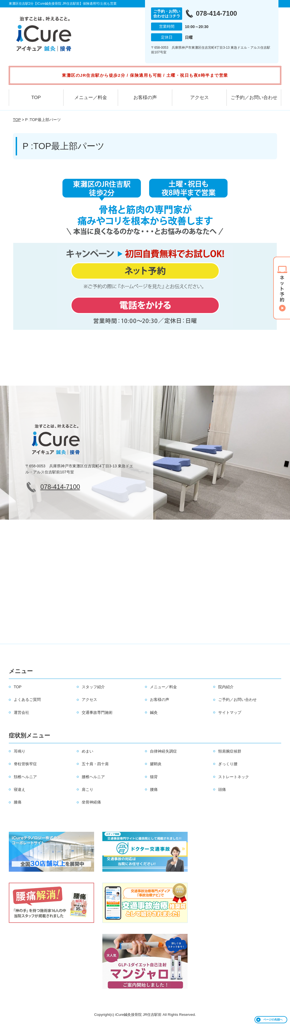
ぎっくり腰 (227, 764)
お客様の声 (145, 97)
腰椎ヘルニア (93, 777)
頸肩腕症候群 (229, 751)
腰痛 (154, 789)
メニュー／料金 (90, 97)
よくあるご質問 (27, 699)
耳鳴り (19, 751)
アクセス (199, 97)
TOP (36, 97)
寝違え (19, 789)
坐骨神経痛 (91, 802)
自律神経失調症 (163, 751)
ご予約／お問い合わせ (254, 97)
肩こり (87, 789)
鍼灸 (154, 712)
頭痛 (222, 789)
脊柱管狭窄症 (25, 764)
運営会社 (21, 712)
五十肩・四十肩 (95, 764)
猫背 (154, 777)
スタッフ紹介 (93, 687)
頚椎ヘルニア (25, 777)
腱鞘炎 (156, 764)
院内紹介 (226, 687)
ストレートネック (233, 777)
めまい (87, 751)
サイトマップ (229, 712)
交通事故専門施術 (97, 712)
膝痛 (17, 802)
